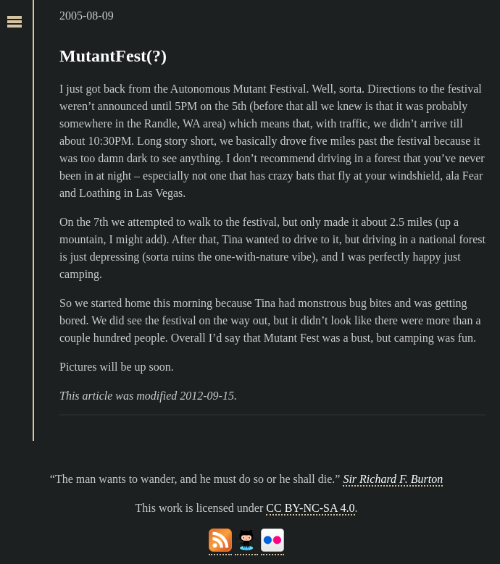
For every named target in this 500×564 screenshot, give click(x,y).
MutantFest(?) (113, 55)
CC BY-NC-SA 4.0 (310, 508)
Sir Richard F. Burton (393, 479)
